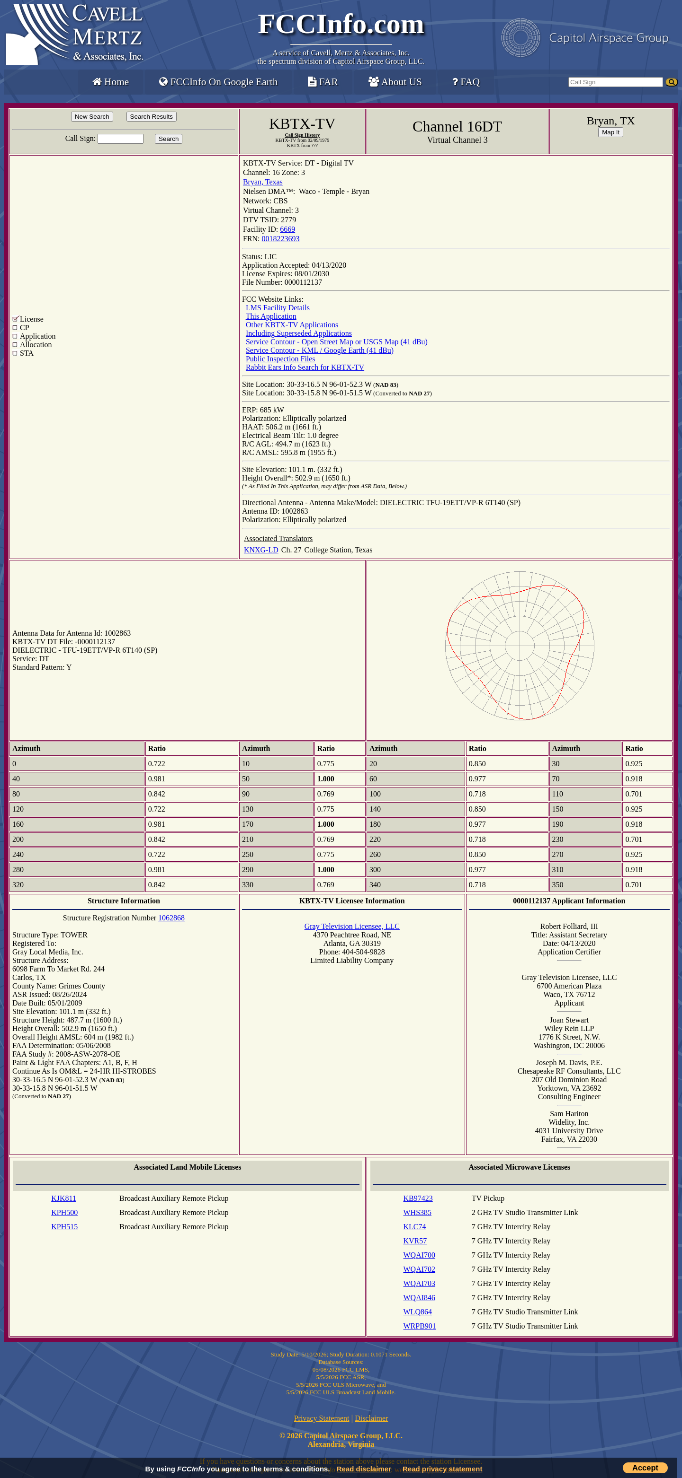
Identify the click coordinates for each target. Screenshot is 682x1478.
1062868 (171, 918)
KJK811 (63, 1198)
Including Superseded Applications (299, 333)
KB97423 (418, 1198)
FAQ (466, 81)
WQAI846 (420, 1298)
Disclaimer (371, 1418)
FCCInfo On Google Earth (218, 81)
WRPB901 (420, 1326)
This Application (271, 316)
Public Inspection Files (280, 359)
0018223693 (281, 239)
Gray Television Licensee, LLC (352, 926)
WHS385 (418, 1212)
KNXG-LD (261, 550)
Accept (645, 1467)
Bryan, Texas (263, 182)
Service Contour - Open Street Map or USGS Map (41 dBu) (337, 342)
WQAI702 (420, 1269)
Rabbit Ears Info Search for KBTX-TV (305, 367)
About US (395, 81)
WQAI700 (420, 1255)
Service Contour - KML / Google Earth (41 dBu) (320, 350)
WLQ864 (418, 1312)
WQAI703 (420, 1283)
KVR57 (415, 1241)
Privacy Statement (322, 1418)
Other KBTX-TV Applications (292, 325)
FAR (323, 81)
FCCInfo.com (341, 23)
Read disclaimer (364, 1469)
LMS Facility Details (278, 308)
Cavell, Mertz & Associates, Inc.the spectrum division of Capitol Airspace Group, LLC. (340, 57)
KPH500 (64, 1212)
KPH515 (64, 1227)
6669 (287, 229)
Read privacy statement (442, 1469)
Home (110, 81)
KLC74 (415, 1227)
